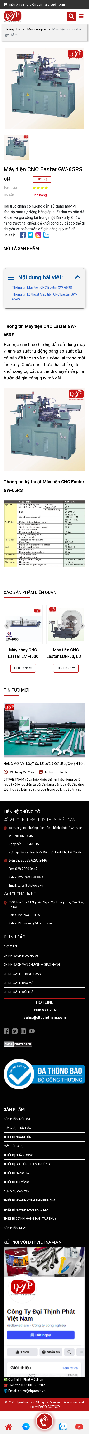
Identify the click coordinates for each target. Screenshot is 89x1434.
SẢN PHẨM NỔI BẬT (17, 1119)
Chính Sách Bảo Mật (19, 982)
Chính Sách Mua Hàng (21, 955)
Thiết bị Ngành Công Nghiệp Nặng (30, 1200)
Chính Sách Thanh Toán (22, 973)
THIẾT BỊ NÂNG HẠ (16, 1173)
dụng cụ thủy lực (17, 1128)
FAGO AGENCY (49, 1407)
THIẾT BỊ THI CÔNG (16, 1182)
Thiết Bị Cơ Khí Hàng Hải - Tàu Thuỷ (30, 1218)
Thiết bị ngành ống (18, 1137)
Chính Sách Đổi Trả (18, 992)
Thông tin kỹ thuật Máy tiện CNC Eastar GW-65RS (44, 296)
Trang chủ (12, 29)
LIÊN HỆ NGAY (23, 668)
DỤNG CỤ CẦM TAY (16, 1191)
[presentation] (7, 626)
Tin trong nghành (56, 772)
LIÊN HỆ (41, 179)
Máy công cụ (36, 29)
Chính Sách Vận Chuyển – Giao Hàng (32, 964)
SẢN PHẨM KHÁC (15, 1228)
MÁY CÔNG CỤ (13, 1146)
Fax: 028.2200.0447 (23, 869)
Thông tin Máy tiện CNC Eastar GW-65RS (42, 287)
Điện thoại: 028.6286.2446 (28, 860)
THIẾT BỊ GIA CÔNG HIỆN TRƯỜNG (27, 1164)
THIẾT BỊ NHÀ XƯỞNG (18, 1155)
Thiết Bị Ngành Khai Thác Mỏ (26, 1209)
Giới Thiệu (11, 946)
